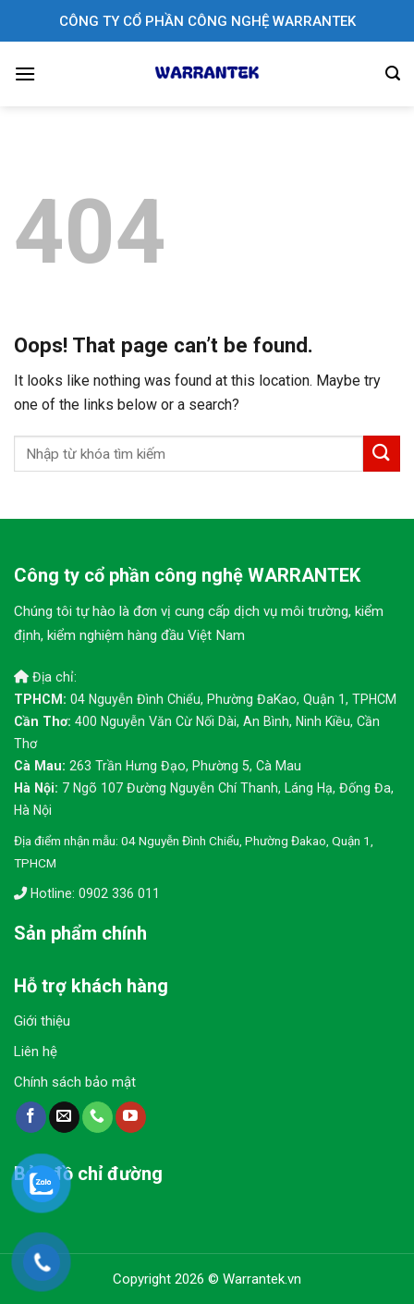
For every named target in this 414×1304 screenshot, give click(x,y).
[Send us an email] (64, 1117)
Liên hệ (35, 1051)
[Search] (392, 73)
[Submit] (381, 454)
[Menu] (25, 73)
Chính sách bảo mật (75, 1082)
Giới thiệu (42, 1021)
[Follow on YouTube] (131, 1117)
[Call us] (97, 1117)
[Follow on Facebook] (31, 1117)
